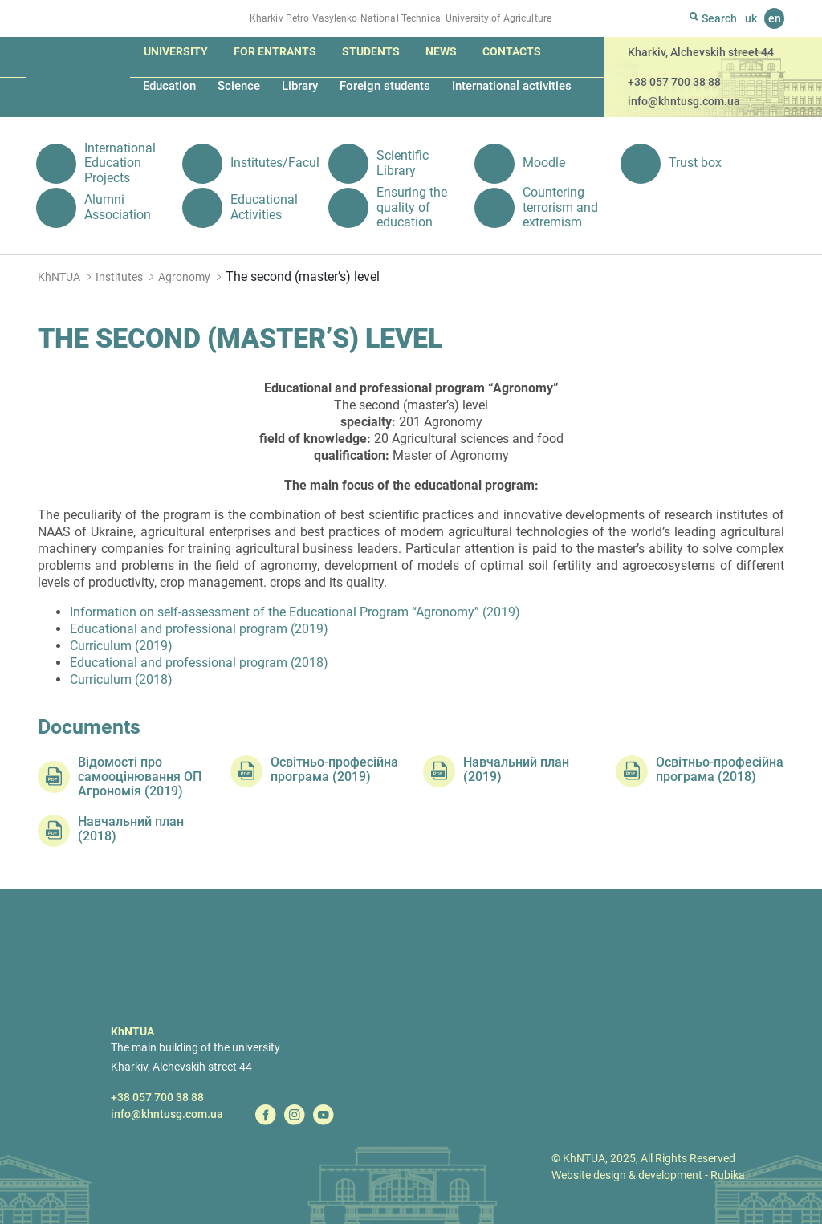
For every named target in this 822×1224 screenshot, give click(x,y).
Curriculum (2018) (121, 679)
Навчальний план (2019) (516, 769)
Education (169, 86)
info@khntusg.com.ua (684, 101)
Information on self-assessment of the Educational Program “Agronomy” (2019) (295, 612)
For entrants (275, 51)
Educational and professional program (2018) (199, 662)
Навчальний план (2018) (131, 829)
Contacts (511, 51)
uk (751, 18)
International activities (512, 86)
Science (239, 86)
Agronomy (184, 276)
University (176, 51)
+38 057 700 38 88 (674, 81)
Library (300, 86)
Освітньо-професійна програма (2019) (334, 769)
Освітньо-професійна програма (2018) (719, 769)
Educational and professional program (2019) (199, 628)
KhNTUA (59, 276)
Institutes (119, 276)
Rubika (727, 1175)
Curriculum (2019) (121, 645)
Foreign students (385, 86)
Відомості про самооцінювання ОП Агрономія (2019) (139, 777)
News (441, 51)
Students (371, 51)
